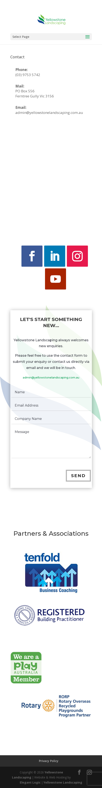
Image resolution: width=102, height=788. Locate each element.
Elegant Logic (30, 782)
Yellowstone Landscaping (63, 782)
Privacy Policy (48, 761)
